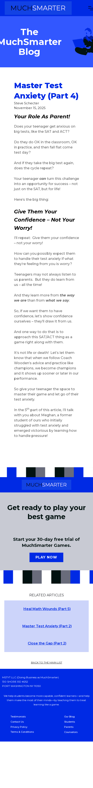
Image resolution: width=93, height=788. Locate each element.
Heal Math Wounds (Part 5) (47, 609)
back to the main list (46, 662)
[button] (90, 8)
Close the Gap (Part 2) (47, 643)
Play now (46, 557)
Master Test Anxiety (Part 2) (47, 626)
